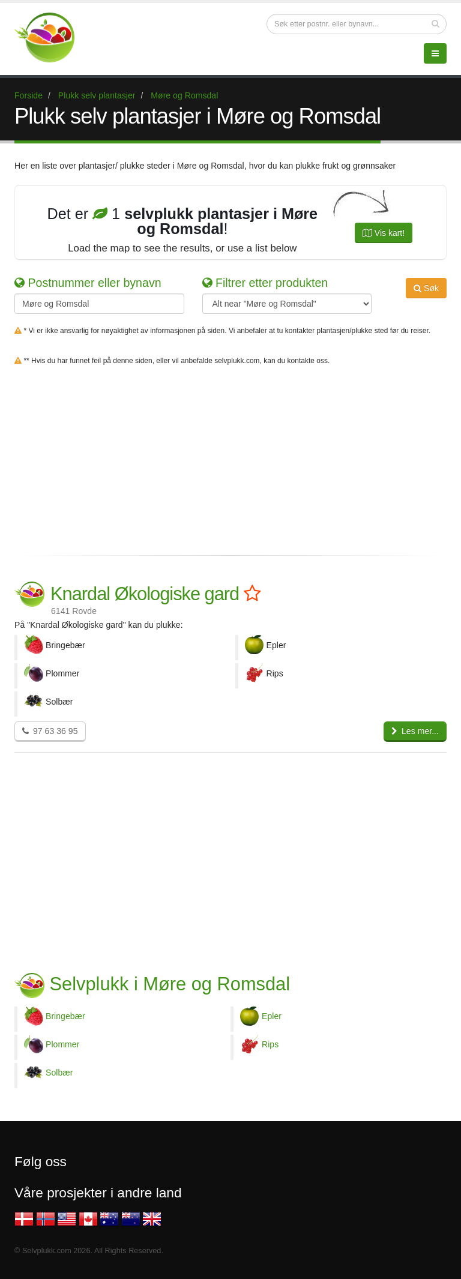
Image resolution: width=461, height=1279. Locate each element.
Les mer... (415, 731)
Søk (426, 288)
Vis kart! (384, 233)
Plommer (62, 1044)
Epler (272, 1016)
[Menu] (435, 53)
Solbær (59, 1072)
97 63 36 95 (50, 731)
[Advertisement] (230, 458)
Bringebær (65, 1016)
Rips (270, 1044)
